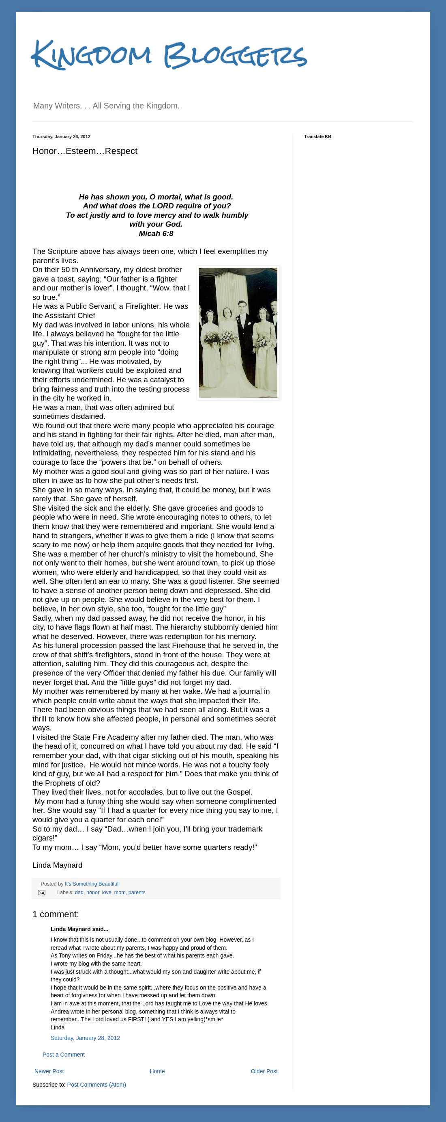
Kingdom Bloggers (170, 54)
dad (79, 892)
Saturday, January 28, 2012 (85, 1038)
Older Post (264, 1071)
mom (120, 892)
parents (137, 892)
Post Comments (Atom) (96, 1084)
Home (157, 1071)
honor (92, 892)
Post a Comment (64, 1054)
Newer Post (49, 1071)
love (107, 892)
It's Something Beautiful (91, 884)
